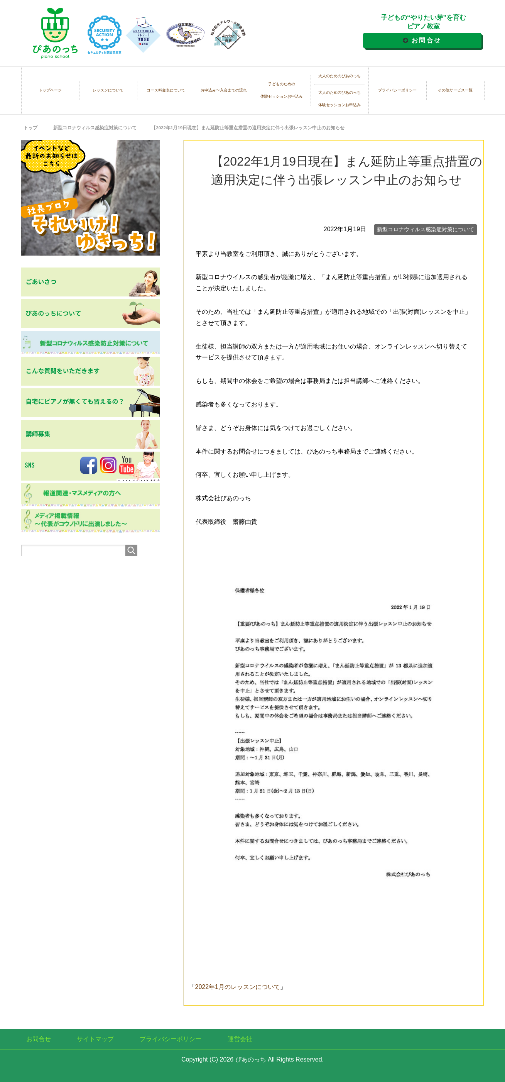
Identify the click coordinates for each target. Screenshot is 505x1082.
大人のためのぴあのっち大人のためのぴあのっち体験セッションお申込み (339, 90)
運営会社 (240, 1039)
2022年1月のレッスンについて (237, 987)
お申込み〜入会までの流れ (224, 90)
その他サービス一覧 (455, 90)
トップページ (50, 90)
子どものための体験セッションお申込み (281, 90)
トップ (30, 127)
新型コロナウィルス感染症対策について (425, 229)
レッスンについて (108, 90)
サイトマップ (95, 1039)
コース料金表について (166, 90)
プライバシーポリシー (397, 90)
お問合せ (426, 40)
